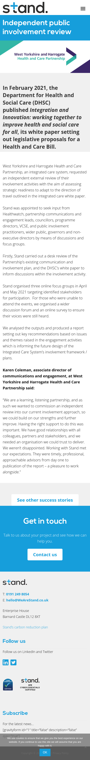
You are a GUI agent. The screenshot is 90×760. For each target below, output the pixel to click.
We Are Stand (31, 7)
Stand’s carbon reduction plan (25, 627)
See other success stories (45, 500)
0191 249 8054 (17, 594)
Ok (45, 752)
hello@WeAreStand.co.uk (27, 600)
